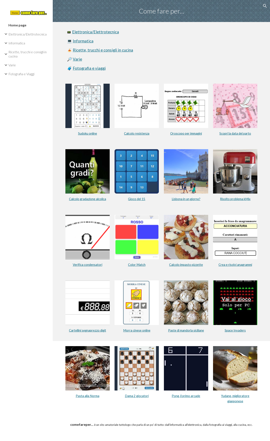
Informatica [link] (16, 43)
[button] (265, 6)
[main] (161, 11)
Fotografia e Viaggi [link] (21, 74)
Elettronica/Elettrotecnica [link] (27, 34)
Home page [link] (17, 25)
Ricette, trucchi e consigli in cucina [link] (27, 54)
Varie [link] (12, 65)
